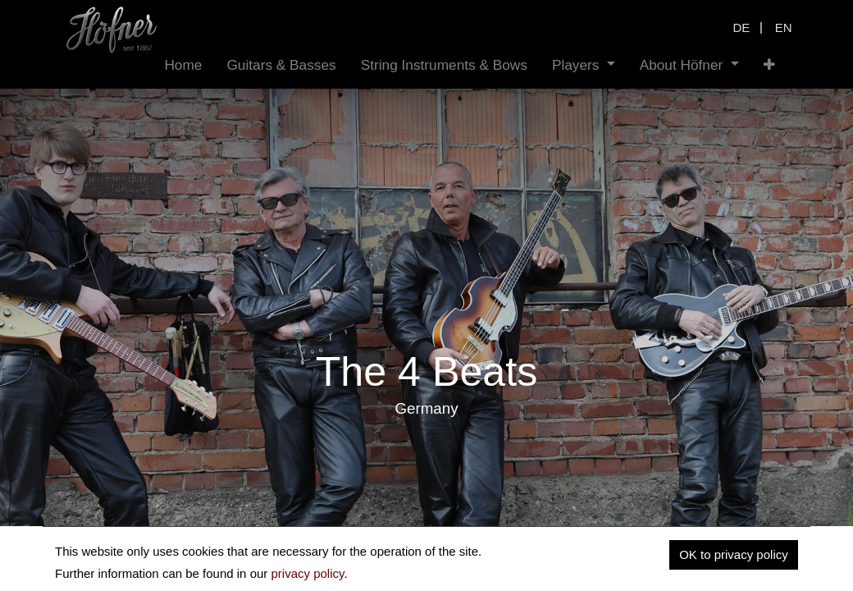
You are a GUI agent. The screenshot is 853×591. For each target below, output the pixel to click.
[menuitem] (183, 65)
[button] (769, 65)
